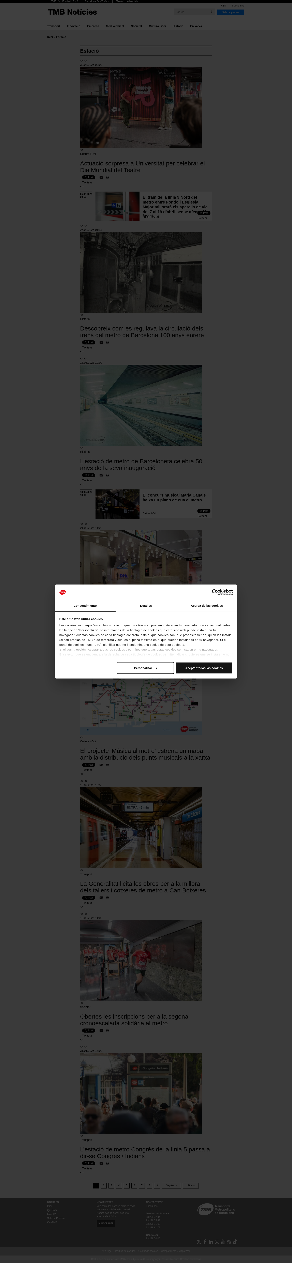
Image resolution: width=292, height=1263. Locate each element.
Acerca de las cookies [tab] (207, 605)
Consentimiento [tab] (85, 605)
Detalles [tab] (146, 605)
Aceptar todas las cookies (204, 667)
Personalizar (145, 667)
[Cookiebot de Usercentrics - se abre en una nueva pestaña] (215, 592)
